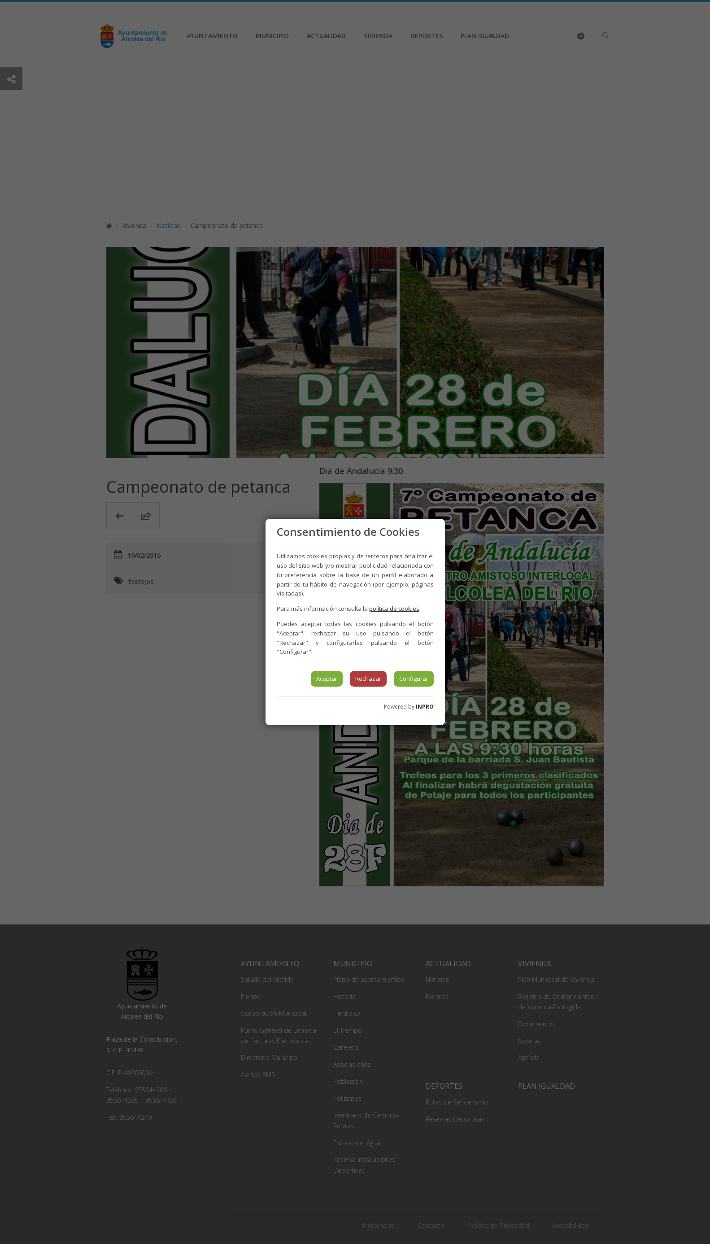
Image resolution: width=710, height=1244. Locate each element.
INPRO (425, 706)
